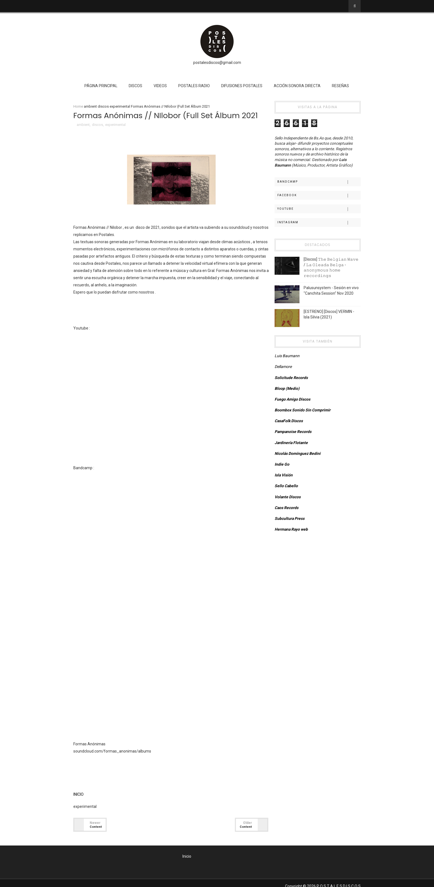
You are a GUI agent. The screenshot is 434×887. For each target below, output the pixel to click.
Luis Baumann (285, 356)
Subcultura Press (288, 519)
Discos (136, 86)
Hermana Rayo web (290, 529)
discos (105, 107)
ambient (92, 107)
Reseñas (340, 86)
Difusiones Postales (242, 86)
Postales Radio (194, 86)
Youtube (317, 209)
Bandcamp (317, 182)
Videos (160, 86)
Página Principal (101, 86)
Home (81, 107)
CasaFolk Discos (287, 421)
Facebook (317, 196)
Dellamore (282, 367)
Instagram (317, 223)
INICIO (81, 794)
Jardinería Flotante (290, 442)
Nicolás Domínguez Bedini (296, 454)
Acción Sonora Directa (297, 86)
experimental (122, 107)
